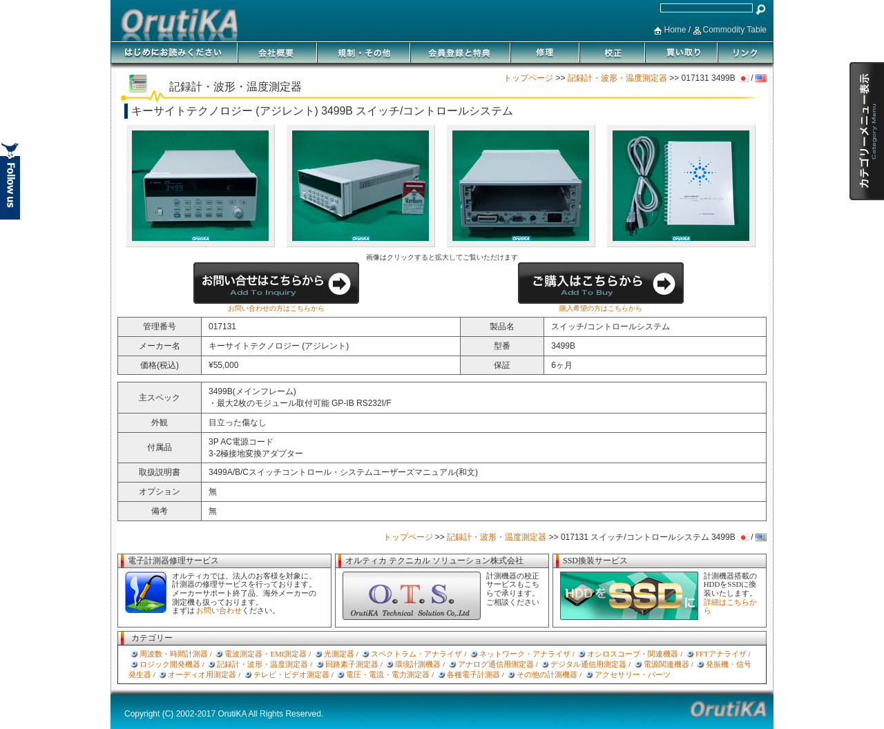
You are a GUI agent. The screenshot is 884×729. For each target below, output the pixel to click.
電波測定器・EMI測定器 (265, 654)
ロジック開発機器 (170, 664)
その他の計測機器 (547, 674)
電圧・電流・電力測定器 (388, 674)
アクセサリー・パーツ (633, 674)
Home (675, 30)
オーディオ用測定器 (202, 674)
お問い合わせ (219, 610)
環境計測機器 (418, 664)
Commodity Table (735, 30)
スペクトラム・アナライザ (416, 654)
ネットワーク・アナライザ (524, 654)
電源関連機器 (666, 664)
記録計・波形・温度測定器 (617, 78)
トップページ (528, 78)
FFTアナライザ (721, 654)
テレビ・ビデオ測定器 (291, 674)
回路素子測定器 (351, 664)
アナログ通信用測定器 (496, 664)
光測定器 (339, 654)
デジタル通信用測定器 (588, 664)
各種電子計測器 (473, 674)
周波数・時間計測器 (174, 654)
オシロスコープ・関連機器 (632, 654)
